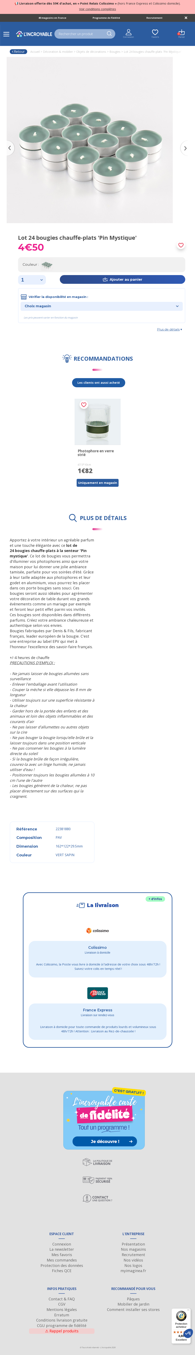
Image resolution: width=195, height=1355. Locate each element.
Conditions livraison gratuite (61, 1320)
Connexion (61, 1244)
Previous (9, 142)
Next (186, 142)
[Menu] (188, 1310)
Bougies (114, 52)
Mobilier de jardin (133, 1304)
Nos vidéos (133, 1260)
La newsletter (61, 1249)
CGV (61, 1304)
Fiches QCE (61, 1270)
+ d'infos (155, 899)
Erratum (61, 1314)
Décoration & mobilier (58, 52)
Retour (18, 51)
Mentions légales (62, 1309)
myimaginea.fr (133, 1270)
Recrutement (154, 17)
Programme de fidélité (106, 17)
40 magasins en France (52, 17)
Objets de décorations (91, 52)
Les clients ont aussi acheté (98, 383)
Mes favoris (62, 1254)
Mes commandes (62, 1260)
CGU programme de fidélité (61, 1325)
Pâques (133, 1298)
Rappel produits (61, 1330)
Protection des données (61, 1265)
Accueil (35, 52)
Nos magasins (133, 1249)
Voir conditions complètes (97, 9)
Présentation (133, 1244)
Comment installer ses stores (133, 1309)
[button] (188, 1333)
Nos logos (133, 1265)
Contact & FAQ (62, 1298)
